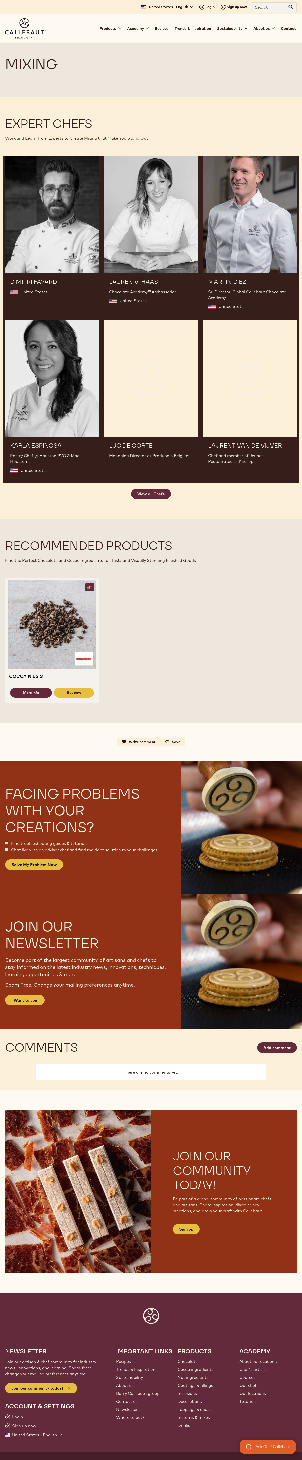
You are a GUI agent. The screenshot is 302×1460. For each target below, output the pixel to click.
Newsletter (127, 1409)
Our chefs (249, 1385)
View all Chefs (151, 493)
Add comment (277, 1047)
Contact (288, 28)
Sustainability (129, 1377)
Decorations (190, 1401)
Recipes (162, 28)
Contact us (127, 1401)
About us (125, 1385)
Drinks (184, 1425)
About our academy (258, 1361)
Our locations (252, 1393)
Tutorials (248, 1401)
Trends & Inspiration (193, 28)
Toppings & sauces (196, 1409)
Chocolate (188, 1361)
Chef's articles (253, 1369)
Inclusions (187, 1393)
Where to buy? (130, 1417)
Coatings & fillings (195, 1385)
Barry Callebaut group (138, 1393)
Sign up (186, 1229)
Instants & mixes (194, 1417)
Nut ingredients (193, 1377)
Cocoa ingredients (195, 1369)
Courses (247, 1377)
